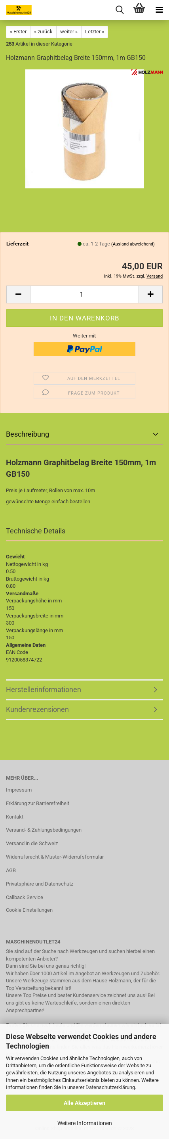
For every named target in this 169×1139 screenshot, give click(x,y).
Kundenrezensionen (37, 709)
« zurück (43, 32)
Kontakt (14, 817)
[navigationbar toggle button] (159, 10)
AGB (11, 870)
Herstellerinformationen (43, 689)
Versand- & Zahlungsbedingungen (44, 830)
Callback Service (24, 897)
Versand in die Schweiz (32, 843)
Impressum (19, 790)
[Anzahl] (84, 294)
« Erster (18, 32)
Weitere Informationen (84, 1123)
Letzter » (94, 32)
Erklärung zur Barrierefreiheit (37, 803)
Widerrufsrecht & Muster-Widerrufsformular (55, 857)
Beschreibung (27, 434)
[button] (18, 294)
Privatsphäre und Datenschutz (39, 884)
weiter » (69, 32)
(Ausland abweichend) (133, 244)
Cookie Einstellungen (29, 910)
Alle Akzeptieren (84, 1103)
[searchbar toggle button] (119, 10)
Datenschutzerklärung (110, 1087)
